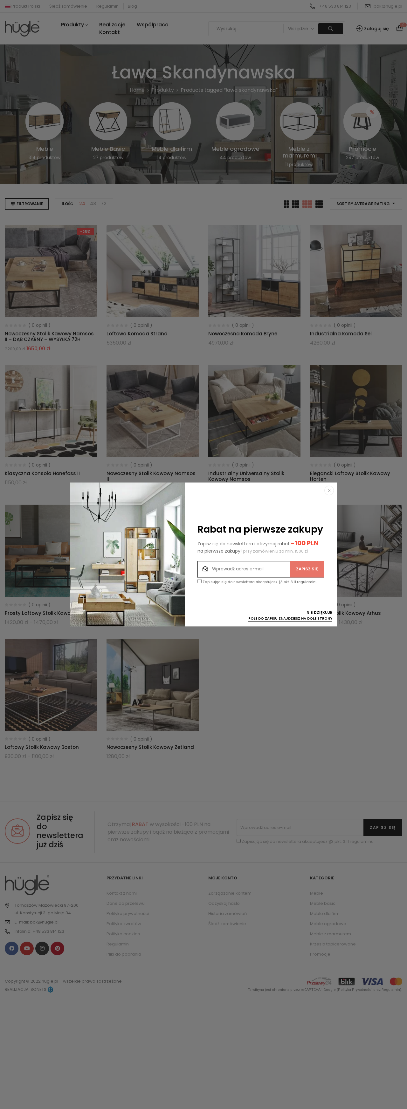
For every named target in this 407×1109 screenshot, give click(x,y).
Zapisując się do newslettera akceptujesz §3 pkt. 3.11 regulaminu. (257, 582)
